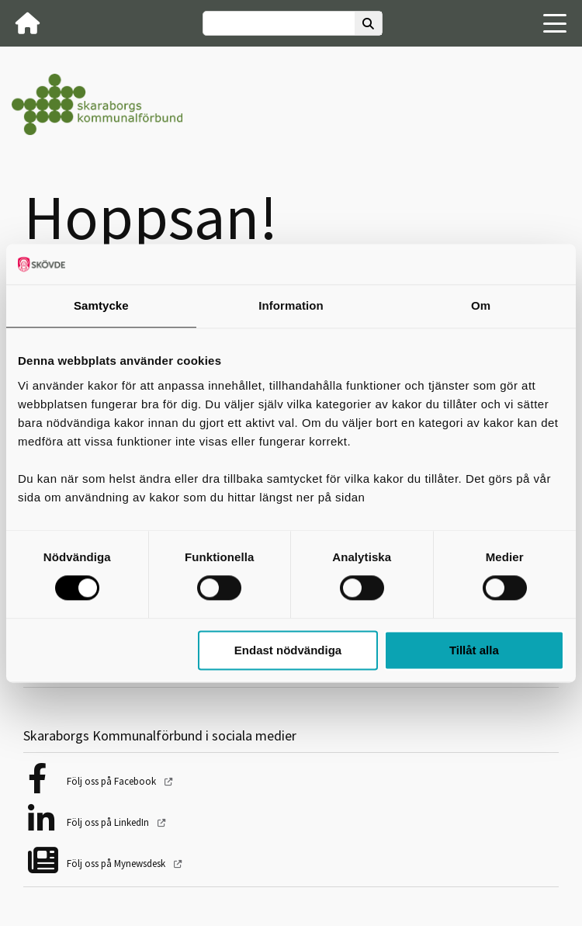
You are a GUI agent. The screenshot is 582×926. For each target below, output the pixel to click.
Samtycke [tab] (101, 305)
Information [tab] (291, 305)
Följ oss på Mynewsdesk (117, 863)
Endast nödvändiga (287, 650)
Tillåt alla (474, 650)
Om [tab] (480, 305)
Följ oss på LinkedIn (109, 822)
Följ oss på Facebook (112, 781)
